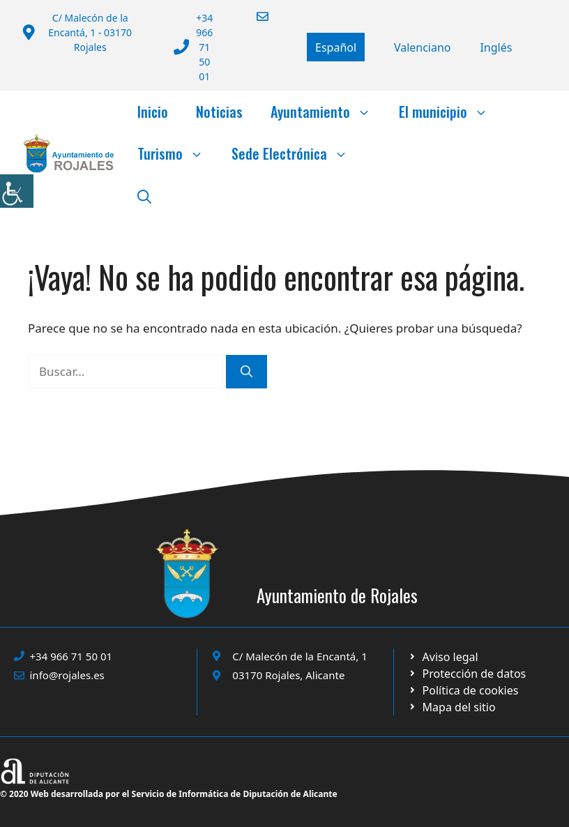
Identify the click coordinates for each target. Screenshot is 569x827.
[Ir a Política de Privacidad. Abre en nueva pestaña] (443, 656)
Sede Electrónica (297, 153)
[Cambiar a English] (496, 47)
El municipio (450, 111)
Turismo (177, 153)
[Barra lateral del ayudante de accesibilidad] (16, 191)
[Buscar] (246, 371)
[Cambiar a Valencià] (422, 47)
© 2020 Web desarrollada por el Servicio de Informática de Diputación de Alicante (168, 794)
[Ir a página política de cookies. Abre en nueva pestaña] (467, 673)
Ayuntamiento (328, 111)
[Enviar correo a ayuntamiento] (254, 16)
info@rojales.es (67, 675)
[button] (144, 195)
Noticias (219, 111)
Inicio (152, 111)
